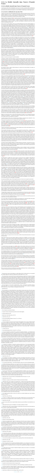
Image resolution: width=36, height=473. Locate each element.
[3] (27, 27)
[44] (5, 238)
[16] (23, 103)
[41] (3, 226)
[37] (1, 419)
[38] (1, 421)
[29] (6, 168)
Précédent (15, 471)
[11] (28, 76)
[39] (1, 426)
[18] (1, 344)
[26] (1, 379)
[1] (1, 273)
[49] (1, 458)
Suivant (21, 471)
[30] (3, 169)
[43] (1, 439)
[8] (1, 313)
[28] (6, 163)
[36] (1, 417)
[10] (1, 316)
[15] (8, 102)
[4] (1, 288)
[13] (23, 96)
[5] (13, 47)
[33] (1, 404)
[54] (1, 470)
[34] (1, 406)
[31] (1, 400)
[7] (1, 311)
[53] (1, 466)
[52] (1, 464)
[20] (10, 115)
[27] (1, 381)
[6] (7, 54)
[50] (15, 258)
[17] (1, 338)
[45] (27, 239)
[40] (1, 431)
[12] (1, 320)
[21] (1, 362)
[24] (1, 376)
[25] (1, 378)
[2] (1, 276)
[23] (1, 370)
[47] (1, 450)
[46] (1, 447)
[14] (9, 97)
